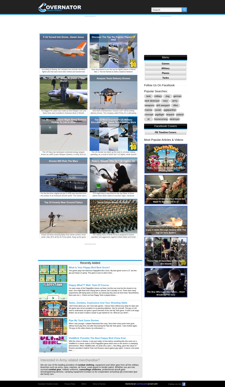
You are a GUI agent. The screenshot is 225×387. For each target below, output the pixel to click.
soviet (158, 110)
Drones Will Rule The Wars (63, 161)
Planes (165, 73)
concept (149, 114)
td (148, 119)
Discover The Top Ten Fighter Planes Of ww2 (113, 38)
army (175, 101)
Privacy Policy (69, 384)
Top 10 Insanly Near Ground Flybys (63, 202)
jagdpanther (170, 110)
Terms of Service (99, 384)
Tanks (165, 78)
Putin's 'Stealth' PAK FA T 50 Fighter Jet (113, 161)
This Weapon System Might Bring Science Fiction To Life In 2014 (63, 121)
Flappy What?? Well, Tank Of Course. (89, 285)
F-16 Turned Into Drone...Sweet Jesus (63, 37)
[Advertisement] (90, 23)
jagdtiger (159, 114)
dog (167, 96)
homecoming (161, 119)
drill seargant (163, 105)
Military (166, 68)
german (177, 96)
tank (148, 96)
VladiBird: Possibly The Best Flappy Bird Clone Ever (97, 338)
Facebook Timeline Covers (48, 384)
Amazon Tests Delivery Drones (113, 78)
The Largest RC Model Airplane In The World (63, 79)
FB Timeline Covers (165, 132)
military (158, 96)
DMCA (83, 384)
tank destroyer (152, 101)
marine (148, 110)
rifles (175, 105)
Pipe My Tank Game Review (84, 320)
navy (165, 101)
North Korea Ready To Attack (113, 202)
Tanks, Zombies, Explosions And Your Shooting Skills (98, 303)
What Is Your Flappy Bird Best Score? (89, 267)
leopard (170, 114)
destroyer (175, 119)
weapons (149, 105)
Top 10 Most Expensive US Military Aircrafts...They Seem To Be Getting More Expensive (113, 122)
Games (165, 63)
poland (179, 114)
